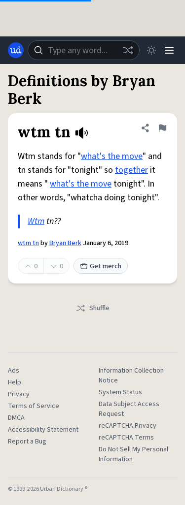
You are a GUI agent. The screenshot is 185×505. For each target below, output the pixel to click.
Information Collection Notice (131, 375)
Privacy (19, 394)
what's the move (112, 156)
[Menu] (169, 50)
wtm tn (28, 243)
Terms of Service (33, 406)
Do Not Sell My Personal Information (133, 454)
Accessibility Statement (43, 430)
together (131, 170)
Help (14, 382)
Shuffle (92, 308)
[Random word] (128, 50)
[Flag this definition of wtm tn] (162, 128)
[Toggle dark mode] (151, 50)
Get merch (100, 266)
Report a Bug (27, 441)
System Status (120, 392)
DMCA (16, 418)
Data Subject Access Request (129, 409)
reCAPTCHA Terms (126, 437)
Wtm (36, 221)
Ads (13, 371)
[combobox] (84, 50)
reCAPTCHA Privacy (127, 426)
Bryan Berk (65, 243)
